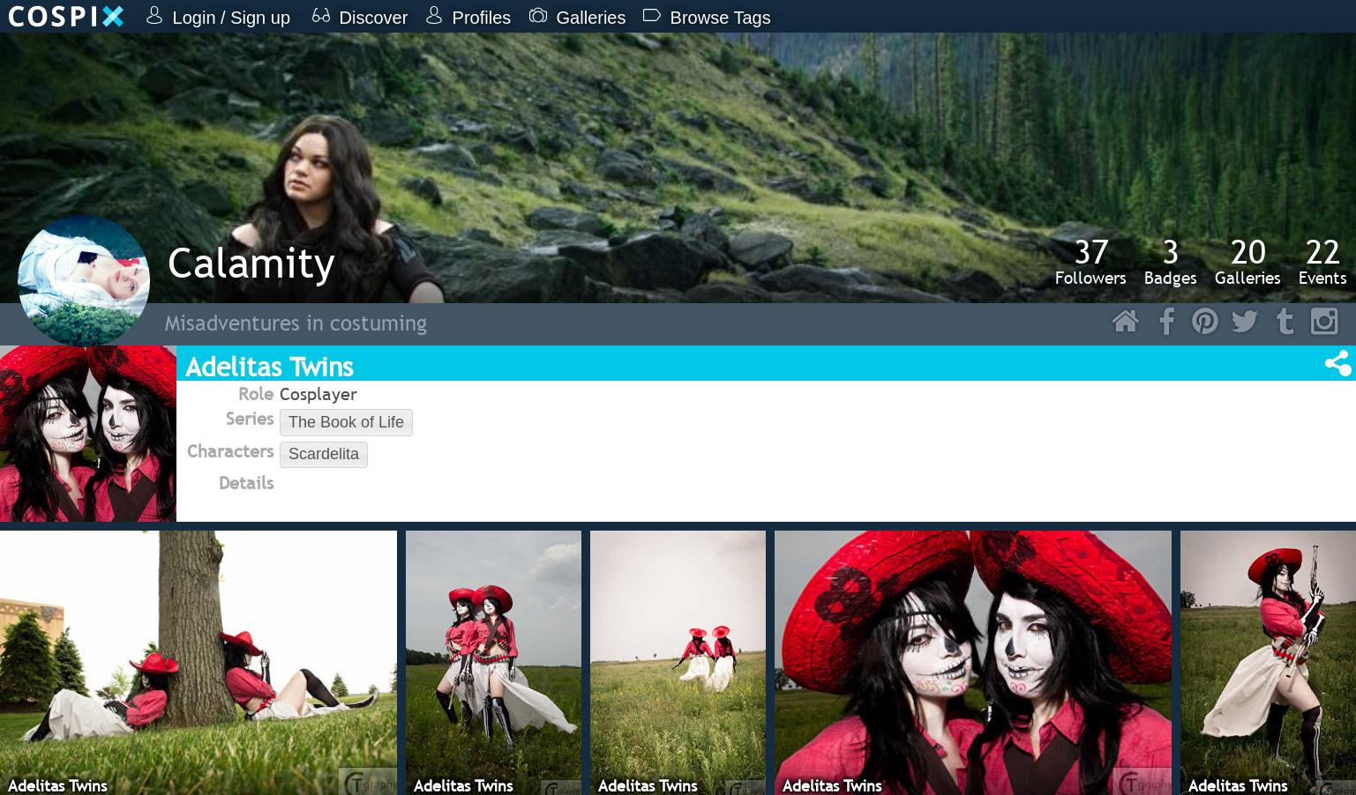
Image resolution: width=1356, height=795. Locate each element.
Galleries (1248, 260)
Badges (1170, 260)
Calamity (251, 262)
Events (1323, 260)
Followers (1091, 260)
